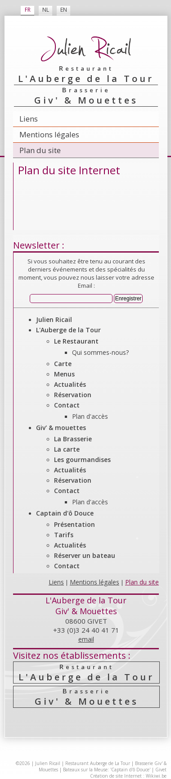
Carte (63, 363)
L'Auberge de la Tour (68, 330)
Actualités (70, 384)
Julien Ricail (54, 319)
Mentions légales (49, 134)
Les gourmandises (82, 459)
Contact (67, 405)
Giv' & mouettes (61, 427)
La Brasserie (73, 439)
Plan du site (40, 150)
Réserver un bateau (84, 555)
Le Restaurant (76, 341)
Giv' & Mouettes (86, 696)
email (86, 639)
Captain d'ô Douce (65, 513)
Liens (28, 118)
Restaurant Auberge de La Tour (97, 763)
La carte (67, 449)
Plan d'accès (90, 416)
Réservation (72, 394)
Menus (64, 374)
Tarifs (63, 534)
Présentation (74, 524)
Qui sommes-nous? (100, 352)
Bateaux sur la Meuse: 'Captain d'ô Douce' (106, 769)
